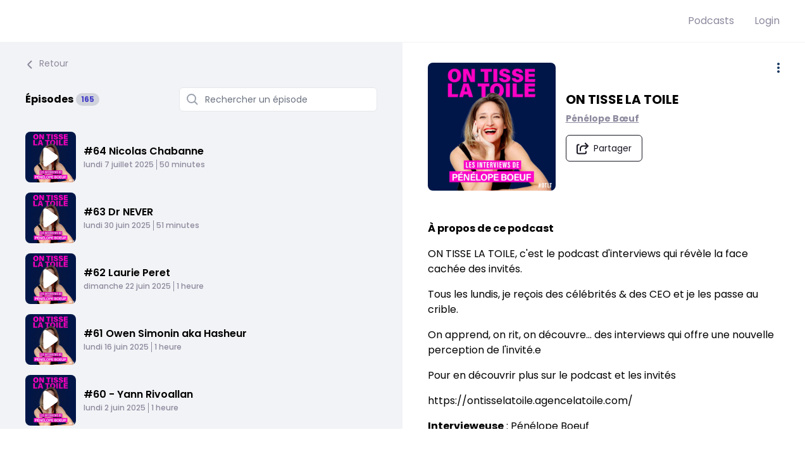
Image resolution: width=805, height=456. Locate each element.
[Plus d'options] (778, 68)
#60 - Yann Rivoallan (138, 394)
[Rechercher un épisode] (278, 99)
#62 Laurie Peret (127, 272)
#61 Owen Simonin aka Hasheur (165, 333)
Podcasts (711, 20)
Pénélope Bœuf (603, 119)
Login (767, 20)
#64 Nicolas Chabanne (144, 151)
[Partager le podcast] (605, 149)
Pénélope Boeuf (550, 427)
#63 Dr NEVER (118, 212)
